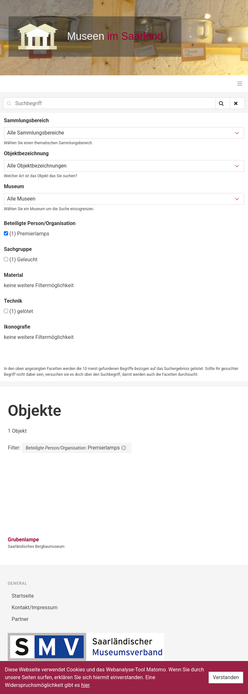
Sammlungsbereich (26, 120)
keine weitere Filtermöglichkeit (39, 285)
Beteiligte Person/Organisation (40, 223)
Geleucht (20, 259)
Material (13, 275)
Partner (20, 619)
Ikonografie (17, 327)
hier (85, 685)
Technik (13, 301)
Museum (14, 186)
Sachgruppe (18, 249)
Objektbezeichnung (26, 153)
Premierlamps (26, 234)
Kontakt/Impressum (34, 607)
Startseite (23, 596)
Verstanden (226, 677)
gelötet (18, 311)
